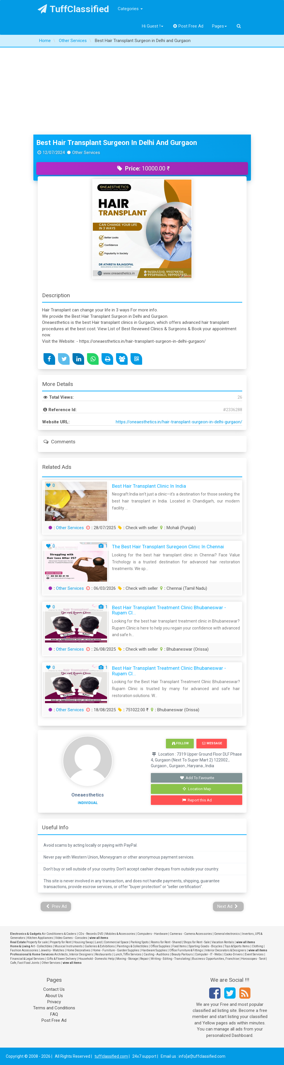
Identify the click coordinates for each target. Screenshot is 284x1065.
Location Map (197, 789)
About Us (54, 995)
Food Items (179, 946)
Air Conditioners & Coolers (59, 933)
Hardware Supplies (154, 950)
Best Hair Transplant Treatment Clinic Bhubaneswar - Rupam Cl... (169, 610)
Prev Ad (56, 906)
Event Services (254, 954)
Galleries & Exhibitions (100, 946)
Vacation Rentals (223, 942)
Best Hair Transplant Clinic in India (149, 486)
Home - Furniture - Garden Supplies (116, 950)
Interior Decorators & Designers (225, 950)
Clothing (257, 946)
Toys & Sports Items (237, 946)
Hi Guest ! (152, 26)
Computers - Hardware (152, 933)
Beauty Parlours (182, 954)
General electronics (227, 933)
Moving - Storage (127, 958)
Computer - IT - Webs (208, 954)
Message (212, 743)
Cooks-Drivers (233, 954)
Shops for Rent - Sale (197, 942)
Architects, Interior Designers (73, 954)
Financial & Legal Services (27, 958)
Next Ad (227, 906)
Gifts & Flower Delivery (61, 958)
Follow (180, 743)
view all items (98, 937)
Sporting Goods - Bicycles (206, 946)
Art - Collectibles (42, 946)
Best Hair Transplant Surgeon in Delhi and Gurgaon (116, 142)
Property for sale (37, 942)
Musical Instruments (69, 946)
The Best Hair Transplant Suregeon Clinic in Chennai (168, 546)
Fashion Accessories (24, 950)
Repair (144, 958)
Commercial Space (116, 942)
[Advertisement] (142, 91)
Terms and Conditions (54, 1007)
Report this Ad (197, 800)
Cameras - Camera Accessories (191, 933)
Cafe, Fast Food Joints (24, 962)
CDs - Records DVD (90, 933)
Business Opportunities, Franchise (215, 958)
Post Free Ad (188, 26)
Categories (130, 8)
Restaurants (103, 954)
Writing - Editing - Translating (170, 958)
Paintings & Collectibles (132, 946)
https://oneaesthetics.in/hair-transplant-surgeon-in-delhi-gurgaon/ (179, 421)
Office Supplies (160, 946)
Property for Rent (60, 942)
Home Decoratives (78, 950)
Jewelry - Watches (52, 950)
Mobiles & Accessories (120, 933)
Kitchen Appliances (40, 937)
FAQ (54, 1014)
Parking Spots (140, 942)
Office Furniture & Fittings (186, 950)
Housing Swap (83, 942)
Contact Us (54, 989)
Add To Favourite (197, 778)
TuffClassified (73, 8)
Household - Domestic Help (96, 958)
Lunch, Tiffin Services (128, 954)
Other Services (70, 527)
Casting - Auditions (156, 954)
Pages (219, 26)
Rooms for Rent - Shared (166, 942)
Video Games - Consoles (71, 937)
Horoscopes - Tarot (253, 958)
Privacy (54, 1001)
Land (98, 942)
